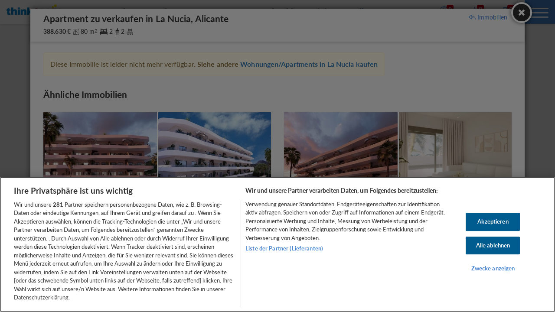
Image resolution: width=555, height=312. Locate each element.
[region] (277, 244)
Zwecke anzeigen (493, 268)
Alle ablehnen (493, 245)
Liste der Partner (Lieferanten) (284, 248)
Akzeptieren (492, 221)
